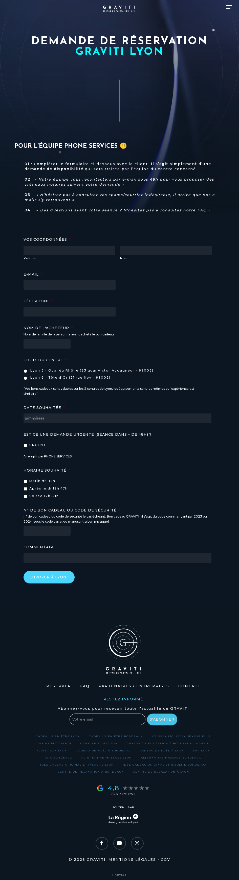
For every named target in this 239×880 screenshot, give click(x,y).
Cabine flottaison (54, 743)
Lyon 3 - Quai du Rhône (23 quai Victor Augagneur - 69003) (92, 370)
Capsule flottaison (99, 743)
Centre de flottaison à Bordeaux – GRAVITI (168, 743)
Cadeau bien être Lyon (58, 736)
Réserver (58, 686)
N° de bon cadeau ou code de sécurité (72, 510)
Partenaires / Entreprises (134, 686)
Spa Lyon (201, 750)
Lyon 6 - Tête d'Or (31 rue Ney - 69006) (70, 377)
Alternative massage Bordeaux (171, 757)
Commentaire (40, 547)
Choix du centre (45, 360)
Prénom (30, 258)
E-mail (33, 274)
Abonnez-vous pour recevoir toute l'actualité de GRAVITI (123, 708)
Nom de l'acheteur (48, 328)
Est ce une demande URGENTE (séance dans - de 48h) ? (88, 434)
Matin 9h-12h (42, 481)
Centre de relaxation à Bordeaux (91, 771)
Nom (123, 258)
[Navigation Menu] (229, 7)
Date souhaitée (44, 407)
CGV (165, 859)
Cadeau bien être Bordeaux (116, 736)
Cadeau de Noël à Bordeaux (103, 750)
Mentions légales (132, 859)
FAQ (85, 686)
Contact (189, 686)
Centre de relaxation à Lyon (161, 771)
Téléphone (39, 301)
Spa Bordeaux (58, 757)
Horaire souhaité (47, 470)
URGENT (37, 445)
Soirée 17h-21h (44, 496)
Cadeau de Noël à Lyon (162, 750)
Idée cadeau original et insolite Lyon (77, 764)
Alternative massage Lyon (106, 757)
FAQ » (203, 210)
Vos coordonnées (47, 239)
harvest (119, 874)
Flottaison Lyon (52, 750)
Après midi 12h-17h (48, 488)
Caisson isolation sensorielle (181, 736)
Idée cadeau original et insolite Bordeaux (165, 764)
